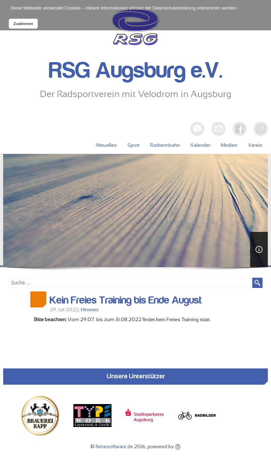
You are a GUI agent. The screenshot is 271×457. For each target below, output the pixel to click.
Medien (229, 145)
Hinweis (90, 309)
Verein (255, 145)
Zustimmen (23, 24)
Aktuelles (106, 145)
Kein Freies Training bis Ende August (125, 300)
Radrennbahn (165, 145)
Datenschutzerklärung (174, 8)
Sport (133, 145)
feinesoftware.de (114, 446)
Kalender (200, 145)
